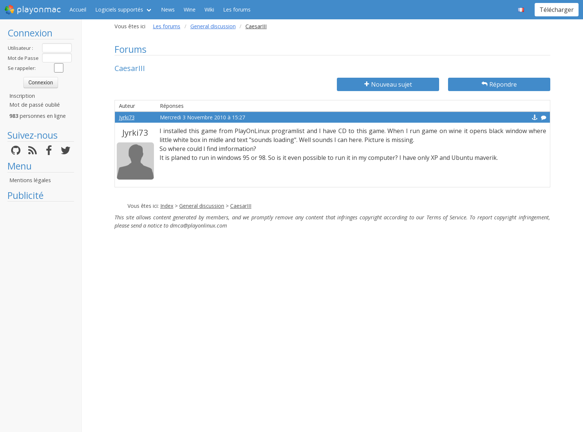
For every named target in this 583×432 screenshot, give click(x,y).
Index (166, 205)
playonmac (32, 9)
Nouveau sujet (388, 84)
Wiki (209, 9)
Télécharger (556, 10)
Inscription (22, 95)
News (168, 9)
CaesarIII (240, 205)
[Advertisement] (40, 316)
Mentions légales (30, 180)
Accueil (78, 9)
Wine (190, 9)
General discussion (213, 26)
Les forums (237, 9)
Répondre (499, 84)
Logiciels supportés (119, 9)
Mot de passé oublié (34, 104)
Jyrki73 (127, 117)
